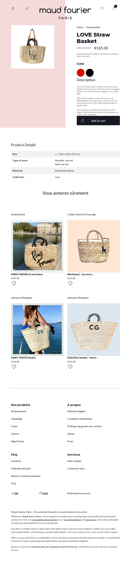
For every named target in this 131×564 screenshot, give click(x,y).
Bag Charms (17, 441)
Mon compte (74, 460)
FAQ (13, 483)
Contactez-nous (76, 468)
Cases (14, 426)
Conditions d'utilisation (79, 418)
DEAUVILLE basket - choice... (82, 357)
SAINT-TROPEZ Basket (23, 357)
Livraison (16, 460)
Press (70, 441)
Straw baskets (18, 411)
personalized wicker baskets (44, 519)
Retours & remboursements (25, 475)
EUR (45, 493)
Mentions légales (76, 411)
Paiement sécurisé (20, 468)
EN (16, 493)
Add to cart (93, 120)
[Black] (90, 73)
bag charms (91, 519)
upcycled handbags (72, 519)
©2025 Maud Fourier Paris (78, 493)
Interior (15, 433)
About (70, 433)
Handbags (16, 418)
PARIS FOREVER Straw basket (27, 274)
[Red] (81, 73)
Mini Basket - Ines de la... (80, 274)
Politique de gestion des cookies (84, 426)
